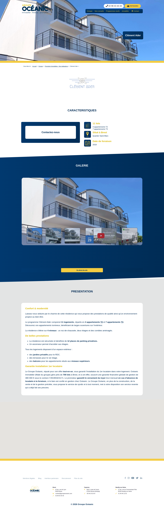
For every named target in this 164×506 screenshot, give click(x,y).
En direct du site (82, 270)
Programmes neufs (113, 11)
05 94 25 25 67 (91, 493)
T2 (101, 322)
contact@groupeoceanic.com (63, 493)
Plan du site (78, 478)
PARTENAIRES (132, 6)
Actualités (125, 11)
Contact (136, 11)
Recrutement (66, 478)
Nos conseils (99, 11)
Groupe (89, 11)
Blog (39, 478)
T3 (122, 322)
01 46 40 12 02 (122, 493)
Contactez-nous (51, 132)
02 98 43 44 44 (59, 495)
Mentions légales (29, 478)
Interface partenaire (51, 478)
